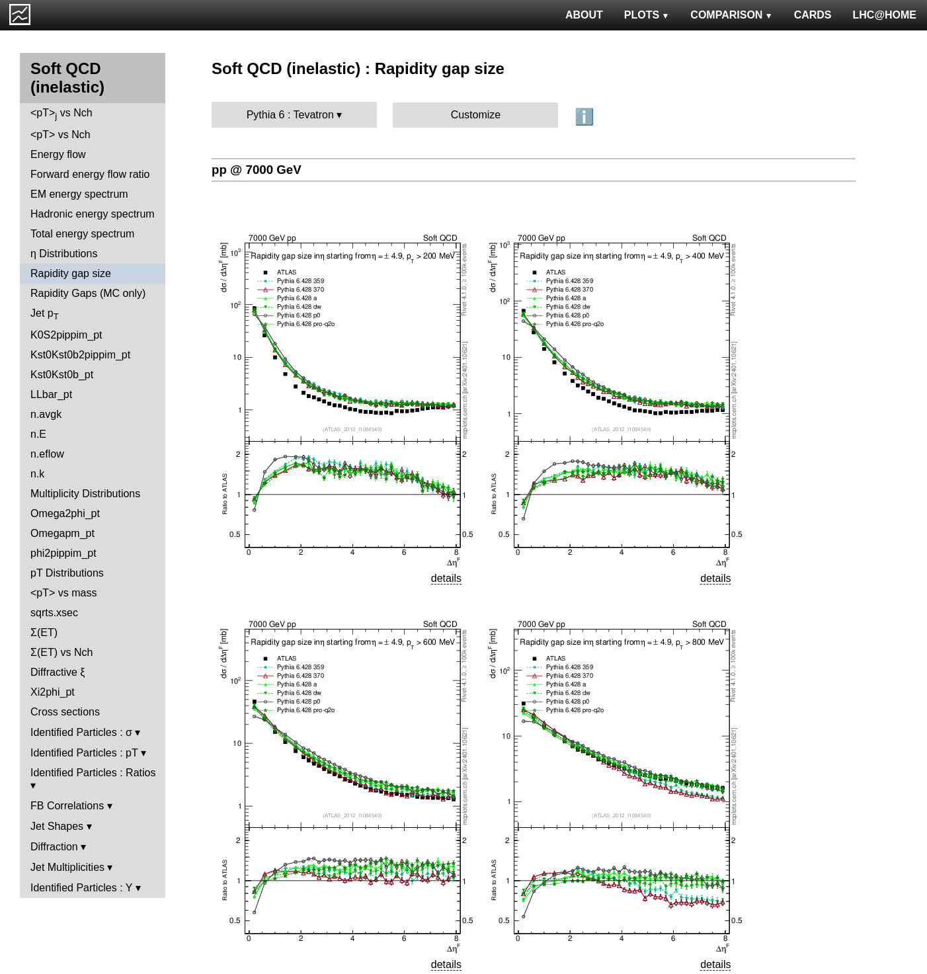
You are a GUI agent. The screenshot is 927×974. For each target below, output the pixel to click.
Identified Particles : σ (81, 732)
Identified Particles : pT (84, 752)
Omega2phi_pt (65, 513)
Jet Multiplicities (67, 867)
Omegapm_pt (62, 533)
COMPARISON (731, 14)
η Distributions (63, 253)
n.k (37, 473)
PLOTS (647, 14)
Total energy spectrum (82, 233)
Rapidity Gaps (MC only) (87, 293)
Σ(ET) (44, 632)
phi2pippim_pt (63, 553)
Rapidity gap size (70, 273)
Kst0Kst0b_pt (61, 374)
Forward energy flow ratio (90, 174)
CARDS (813, 14)
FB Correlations (67, 805)
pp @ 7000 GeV (257, 170)
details (446, 578)
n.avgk (45, 414)
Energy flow (58, 154)
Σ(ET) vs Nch (61, 652)
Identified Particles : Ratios (92, 772)
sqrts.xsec (54, 612)
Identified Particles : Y (81, 887)
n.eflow (47, 454)
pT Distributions (67, 573)
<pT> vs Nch (61, 114)
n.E (38, 434)
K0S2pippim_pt (66, 335)
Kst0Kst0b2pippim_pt (80, 354)
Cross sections (65, 711)
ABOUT (584, 14)
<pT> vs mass (63, 592)
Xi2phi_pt (52, 692)
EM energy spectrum (79, 194)
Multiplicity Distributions (85, 493)
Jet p (44, 314)
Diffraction (54, 846)
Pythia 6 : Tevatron (290, 114)
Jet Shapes (56, 826)
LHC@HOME (884, 14)
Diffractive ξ (57, 672)
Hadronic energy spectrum (92, 214)
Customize (476, 114)
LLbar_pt (51, 394)
